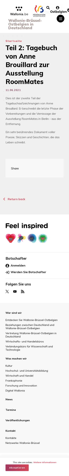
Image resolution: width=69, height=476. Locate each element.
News (9, 399)
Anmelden (15, 266)
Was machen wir (16, 358)
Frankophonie (14, 380)
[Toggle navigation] (60, 18)
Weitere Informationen (44, 462)
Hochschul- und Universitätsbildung (27, 370)
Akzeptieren (17, 467)
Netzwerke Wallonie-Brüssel (23, 443)
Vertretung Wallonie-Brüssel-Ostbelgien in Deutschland (31, 335)
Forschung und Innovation (21, 385)
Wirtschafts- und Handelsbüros (25, 341)
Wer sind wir (14, 312)
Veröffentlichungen (18, 420)
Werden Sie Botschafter (26, 272)
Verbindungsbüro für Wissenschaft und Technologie (29, 348)
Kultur (9, 365)
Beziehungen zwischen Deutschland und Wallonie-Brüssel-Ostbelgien (30, 326)
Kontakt (10, 430)
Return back (14, 199)
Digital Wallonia (15, 390)
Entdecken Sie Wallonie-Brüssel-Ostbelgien (32, 320)
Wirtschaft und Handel (19, 375)
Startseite (14, 41)
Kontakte (11, 438)
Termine (11, 409)
